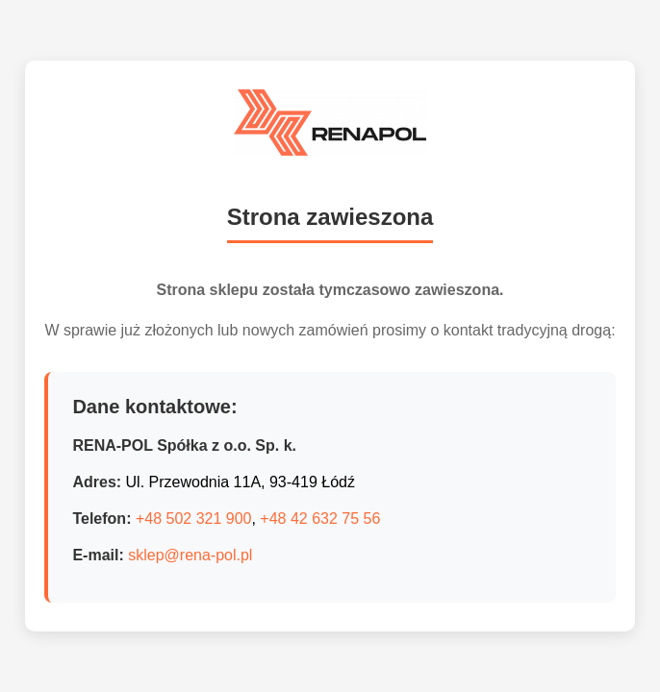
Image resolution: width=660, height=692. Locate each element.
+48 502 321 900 (194, 518)
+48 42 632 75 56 (320, 518)
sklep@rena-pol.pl (190, 555)
